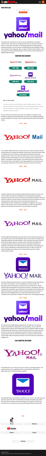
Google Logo (34, 432)
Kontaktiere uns (28, 453)
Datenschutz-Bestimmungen (7, 453)
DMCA (22, 453)
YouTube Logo (12, 432)
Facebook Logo (23, 441)
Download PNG (23, 12)
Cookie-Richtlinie (17, 453)
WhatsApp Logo (34, 423)
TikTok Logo (11, 423)
